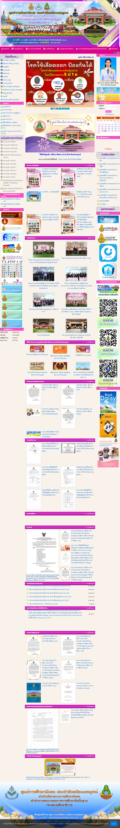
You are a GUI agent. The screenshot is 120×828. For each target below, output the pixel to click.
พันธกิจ (5, 77)
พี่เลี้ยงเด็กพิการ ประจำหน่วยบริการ (11, 127)
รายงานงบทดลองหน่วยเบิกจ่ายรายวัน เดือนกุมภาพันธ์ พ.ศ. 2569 (49, 589)
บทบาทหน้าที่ (7, 83)
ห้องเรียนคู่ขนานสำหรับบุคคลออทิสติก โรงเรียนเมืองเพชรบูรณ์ (13, 182)
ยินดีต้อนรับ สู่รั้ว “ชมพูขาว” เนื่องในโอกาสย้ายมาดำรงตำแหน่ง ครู (84, 194)
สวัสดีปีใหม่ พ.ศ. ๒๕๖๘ (83, 355)
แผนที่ (5, 96)
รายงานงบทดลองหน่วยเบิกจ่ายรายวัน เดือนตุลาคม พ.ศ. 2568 (48, 604)
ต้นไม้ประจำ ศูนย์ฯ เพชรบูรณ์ (12, 90)
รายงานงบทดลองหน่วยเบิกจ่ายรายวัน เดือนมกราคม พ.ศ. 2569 (48, 593)
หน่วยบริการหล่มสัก (9, 164)
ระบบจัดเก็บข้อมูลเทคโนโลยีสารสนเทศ (91, 48)
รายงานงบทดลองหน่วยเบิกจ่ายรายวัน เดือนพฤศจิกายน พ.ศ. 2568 (49, 600)
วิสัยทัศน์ (6, 67)
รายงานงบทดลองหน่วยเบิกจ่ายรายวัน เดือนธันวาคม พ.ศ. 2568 (48, 597)
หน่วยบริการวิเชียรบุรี (10, 145)
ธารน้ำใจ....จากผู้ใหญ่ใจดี (50, 192)
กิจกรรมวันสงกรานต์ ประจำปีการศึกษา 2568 (76, 258)
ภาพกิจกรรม (49, 48)
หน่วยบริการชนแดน (9, 174)
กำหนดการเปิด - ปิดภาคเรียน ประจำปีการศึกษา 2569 (50, 387)
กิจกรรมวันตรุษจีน (44, 335)
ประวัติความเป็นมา (9, 60)
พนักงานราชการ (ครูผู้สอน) (10, 113)
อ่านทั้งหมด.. (90, 165)
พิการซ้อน (102, 204)
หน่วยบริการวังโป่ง (9, 177)
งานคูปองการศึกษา (65, 48)
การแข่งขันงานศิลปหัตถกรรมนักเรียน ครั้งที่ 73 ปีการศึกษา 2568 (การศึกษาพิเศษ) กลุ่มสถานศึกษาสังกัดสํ (76, 311)
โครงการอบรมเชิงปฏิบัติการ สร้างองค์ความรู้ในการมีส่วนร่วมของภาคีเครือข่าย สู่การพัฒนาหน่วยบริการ (43, 285)
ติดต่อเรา (113, 48)
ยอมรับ (114, 823)
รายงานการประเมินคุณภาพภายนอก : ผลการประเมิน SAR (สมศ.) (85, 685)
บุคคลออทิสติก (104, 201)
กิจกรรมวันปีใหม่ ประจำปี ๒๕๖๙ (37, 354)
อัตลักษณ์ (6, 73)
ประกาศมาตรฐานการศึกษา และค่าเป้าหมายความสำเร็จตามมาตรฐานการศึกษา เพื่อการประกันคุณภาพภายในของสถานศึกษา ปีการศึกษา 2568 (82, 536)
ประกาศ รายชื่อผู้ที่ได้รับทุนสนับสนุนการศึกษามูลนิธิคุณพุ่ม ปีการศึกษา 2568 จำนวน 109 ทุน (82, 547)
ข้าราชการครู (6, 110)
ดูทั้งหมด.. (91, 238)
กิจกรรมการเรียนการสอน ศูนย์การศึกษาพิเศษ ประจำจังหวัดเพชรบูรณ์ (50, 411)
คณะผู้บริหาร (17, 48)
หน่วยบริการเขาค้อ (9, 161)
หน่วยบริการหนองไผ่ (10, 152)
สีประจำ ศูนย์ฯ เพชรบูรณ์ (11, 86)
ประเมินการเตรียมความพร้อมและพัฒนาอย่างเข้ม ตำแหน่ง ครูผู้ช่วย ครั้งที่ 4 (50, 217)
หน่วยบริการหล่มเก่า (10, 167)
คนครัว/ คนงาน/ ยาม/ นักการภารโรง (11, 132)
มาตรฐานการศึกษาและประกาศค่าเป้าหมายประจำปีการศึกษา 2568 (50, 638)
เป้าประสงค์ (7, 80)
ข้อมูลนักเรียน (7, 93)
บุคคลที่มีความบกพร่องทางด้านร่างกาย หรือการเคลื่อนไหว (108, 178)
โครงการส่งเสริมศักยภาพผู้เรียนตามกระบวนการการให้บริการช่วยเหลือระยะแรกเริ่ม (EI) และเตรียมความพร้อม (76, 285)
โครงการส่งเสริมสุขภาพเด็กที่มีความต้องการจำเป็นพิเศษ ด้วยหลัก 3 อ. (83, 375)
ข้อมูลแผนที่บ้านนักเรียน (11, 100)
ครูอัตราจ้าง (5, 116)
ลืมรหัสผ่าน (110, 114)
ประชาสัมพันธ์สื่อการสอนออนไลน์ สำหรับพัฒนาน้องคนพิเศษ (50, 434)
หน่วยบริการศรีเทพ (9, 142)
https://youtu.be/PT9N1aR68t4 (69, 159)
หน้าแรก (5, 48)
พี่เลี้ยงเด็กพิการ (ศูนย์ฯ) (9, 122)
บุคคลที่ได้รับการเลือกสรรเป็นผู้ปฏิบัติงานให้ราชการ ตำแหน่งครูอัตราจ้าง (50, 492)
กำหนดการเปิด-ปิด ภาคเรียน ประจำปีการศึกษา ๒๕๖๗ (84, 411)
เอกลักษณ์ (6, 70)
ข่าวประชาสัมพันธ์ (33, 48)
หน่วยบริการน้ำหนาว (10, 170)
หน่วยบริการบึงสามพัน (10, 148)
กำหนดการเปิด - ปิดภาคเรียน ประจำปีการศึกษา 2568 (84, 387)
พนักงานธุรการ (6, 119)
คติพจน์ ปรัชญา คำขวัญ (11, 63)
